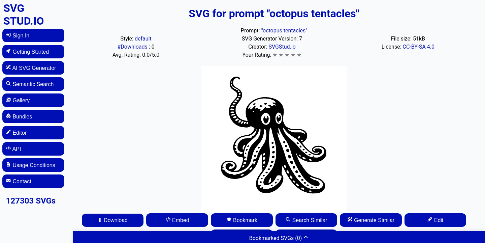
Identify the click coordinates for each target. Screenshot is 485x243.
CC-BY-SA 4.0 (418, 47)
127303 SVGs (31, 201)
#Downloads (133, 47)
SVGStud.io (281, 47)
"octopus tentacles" (284, 30)
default (143, 38)
